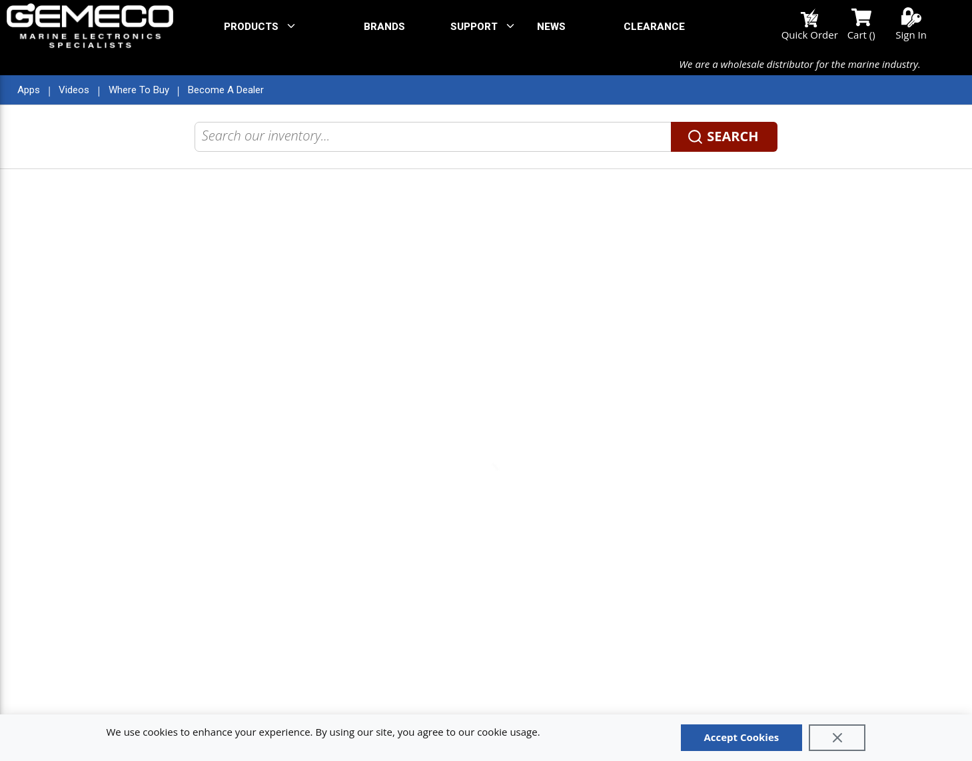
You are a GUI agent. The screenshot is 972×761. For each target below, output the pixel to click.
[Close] (837, 737)
